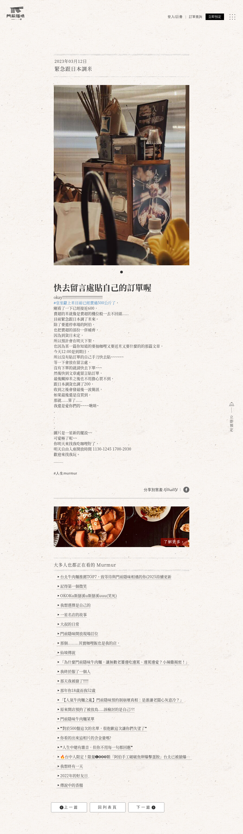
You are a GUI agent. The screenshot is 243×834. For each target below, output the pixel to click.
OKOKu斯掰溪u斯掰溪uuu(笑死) (87, 595)
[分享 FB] (186, 490)
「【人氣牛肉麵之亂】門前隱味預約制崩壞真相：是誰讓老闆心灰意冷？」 (120, 699)
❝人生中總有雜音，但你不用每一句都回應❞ (95, 747)
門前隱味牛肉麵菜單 (76, 718)
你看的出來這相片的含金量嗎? (84, 737)
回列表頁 (107, 807)
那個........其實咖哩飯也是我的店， (89, 643)
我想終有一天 (70, 766)
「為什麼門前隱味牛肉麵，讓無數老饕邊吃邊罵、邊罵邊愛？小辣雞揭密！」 (123, 662)
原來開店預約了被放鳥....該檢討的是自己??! (96, 709)
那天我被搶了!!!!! (73, 680)
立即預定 (214, 17)
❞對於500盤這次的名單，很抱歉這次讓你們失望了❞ (102, 728)
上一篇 (69, 807)
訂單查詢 (195, 17)
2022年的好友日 (72, 775)
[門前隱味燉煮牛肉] (15, 13)
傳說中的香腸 (70, 785)
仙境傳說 (66, 652)
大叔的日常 (68, 624)
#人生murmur (65, 473)
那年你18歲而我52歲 (76, 690)
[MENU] (232, 16)
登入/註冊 (175, 17)
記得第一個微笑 (72, 586)
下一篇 (145, 807)
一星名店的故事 (72, 614)
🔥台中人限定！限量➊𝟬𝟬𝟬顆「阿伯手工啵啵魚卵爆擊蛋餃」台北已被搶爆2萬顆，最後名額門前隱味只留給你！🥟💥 (124, 756)
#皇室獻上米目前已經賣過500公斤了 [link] (85, 302)
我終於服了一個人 (74, 671)
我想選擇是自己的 (74, 605)
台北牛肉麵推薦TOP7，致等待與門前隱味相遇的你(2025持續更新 (114, 576)
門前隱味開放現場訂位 (77, 633)
